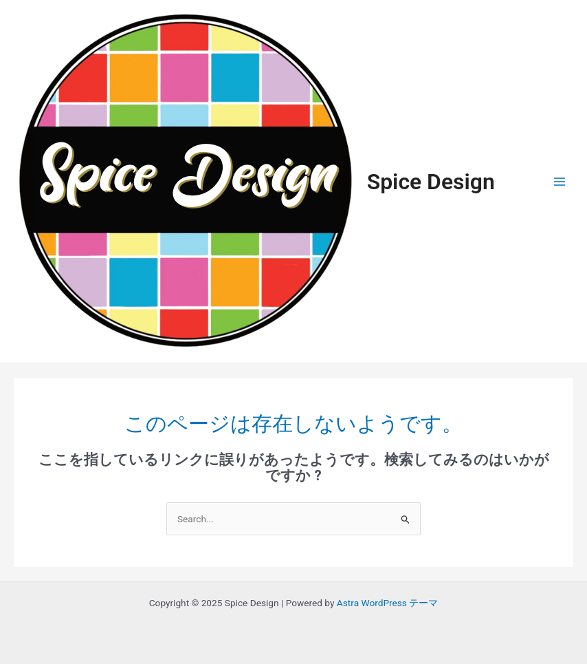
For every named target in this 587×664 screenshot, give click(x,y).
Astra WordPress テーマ (387, 602)
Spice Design (431, 182)
